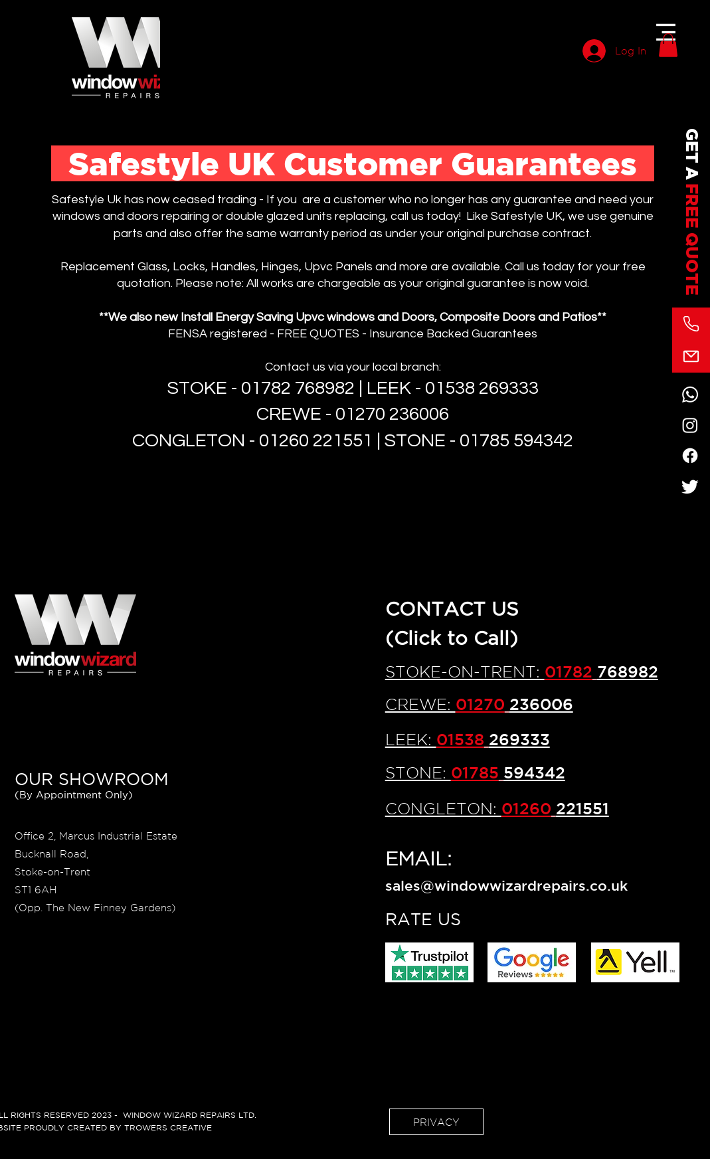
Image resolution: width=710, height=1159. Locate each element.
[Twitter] (690, 486)
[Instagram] (690, 425)
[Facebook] (690, 456)
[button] (666, 32)
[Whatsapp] (690, 394)
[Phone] (691, 324)
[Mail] (691, 356)
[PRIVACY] (436, 1122)
